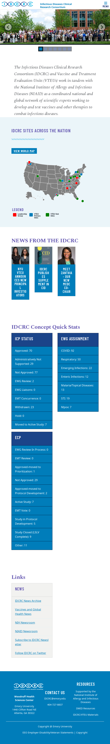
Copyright (81, 732)
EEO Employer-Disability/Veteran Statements (48, 732)
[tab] (40, 49)
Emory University (62, 726)
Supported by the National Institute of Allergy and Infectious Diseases (85, 697)
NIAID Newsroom (26, 631)
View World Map (24, 151)
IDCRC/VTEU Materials (85, 715)
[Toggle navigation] (105, 5)
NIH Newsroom (25, 623)
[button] (8, 27)
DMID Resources (85, 708)
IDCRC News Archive (28, 601)
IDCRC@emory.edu (55, 698)
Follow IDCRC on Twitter (30, 653)
